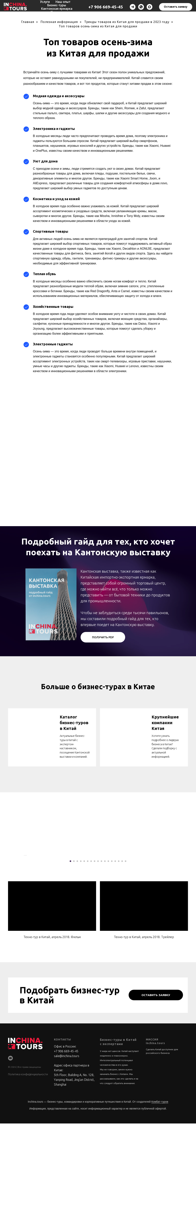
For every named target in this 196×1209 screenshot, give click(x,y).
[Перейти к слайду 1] (70, 946)
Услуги (45, 1)
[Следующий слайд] (172, 898)
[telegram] (133, 7)
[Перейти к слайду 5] (84, 946)
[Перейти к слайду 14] (115, 946)
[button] (175, 7)
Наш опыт (63, 1)
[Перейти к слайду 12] (108, 946)
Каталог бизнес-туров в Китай (74, 722)
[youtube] (10, 1143)
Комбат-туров (159, 1187)
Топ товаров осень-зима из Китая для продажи (98, 26)
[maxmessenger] (149, 7)
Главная (27, 22)
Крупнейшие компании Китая (165, 722)
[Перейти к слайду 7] (91, 946)
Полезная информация (59, 22)
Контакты (58, 12)
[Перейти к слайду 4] (81, 946)
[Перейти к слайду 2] (74, 946)
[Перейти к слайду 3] (77, 946)
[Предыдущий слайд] (23, 898)
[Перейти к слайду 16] (122, 946)
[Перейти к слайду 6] (87, 946)
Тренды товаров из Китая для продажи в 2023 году (126, 22)
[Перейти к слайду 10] (101, 946)
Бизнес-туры (56, 5)
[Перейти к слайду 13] (112, 946)
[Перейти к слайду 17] (125, 946)
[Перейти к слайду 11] (105, 946)
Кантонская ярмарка (56, 8)
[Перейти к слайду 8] (94, 946)
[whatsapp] (141, 7)
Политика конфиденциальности (28, 1159)
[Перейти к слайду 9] (98, 946)
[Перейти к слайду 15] (118, 946)
